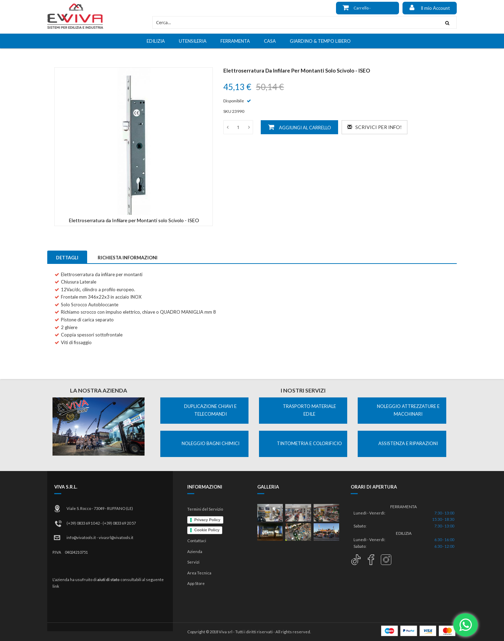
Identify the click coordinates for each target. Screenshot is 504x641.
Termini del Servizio (205, 509)
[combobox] (295, 22)
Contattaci (196, 540)
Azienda (194, 551)
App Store (196, 583)
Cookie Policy (206, 530)
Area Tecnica (199, 573)
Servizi (193, 562)
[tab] (67, 257)
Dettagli (67, 257)
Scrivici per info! (374, 127)
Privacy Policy (207, 520)
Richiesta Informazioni (128, 257)
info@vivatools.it (81, 537)
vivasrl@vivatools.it (116, 537)
